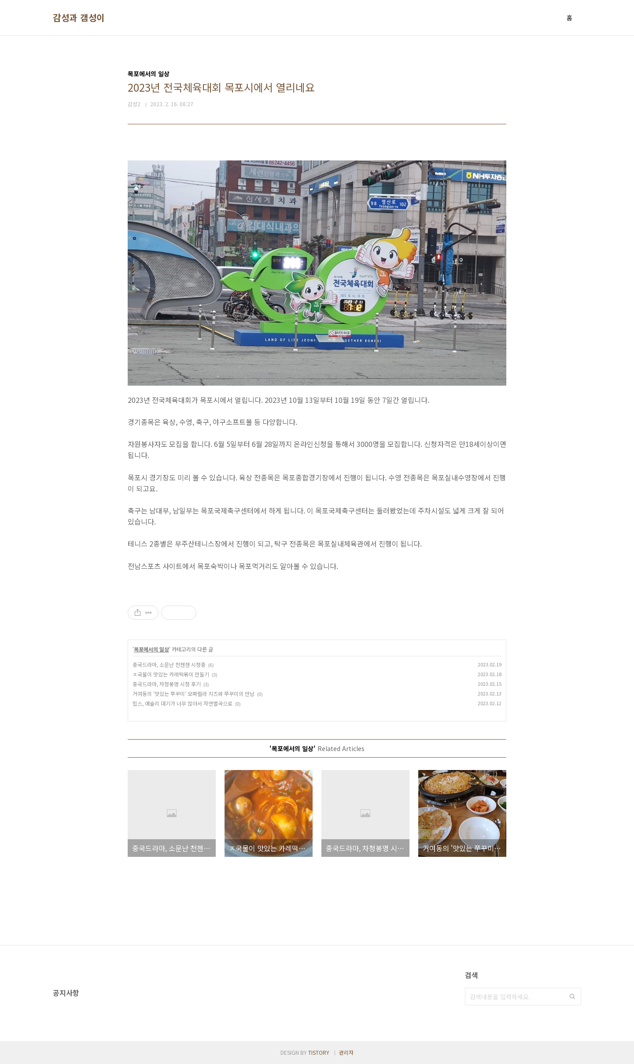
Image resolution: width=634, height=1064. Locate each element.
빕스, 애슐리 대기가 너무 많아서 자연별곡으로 (182, 703)
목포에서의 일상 (151, 649)
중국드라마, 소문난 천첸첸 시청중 (169, 664)
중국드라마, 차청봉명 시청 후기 (167, 684)
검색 (572, 996)
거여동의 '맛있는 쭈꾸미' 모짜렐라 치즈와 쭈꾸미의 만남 (193, 693)
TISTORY (318, 1052)
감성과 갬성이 (79, 17)
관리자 (346, 1052)
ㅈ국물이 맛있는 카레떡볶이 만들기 (171, 674)
